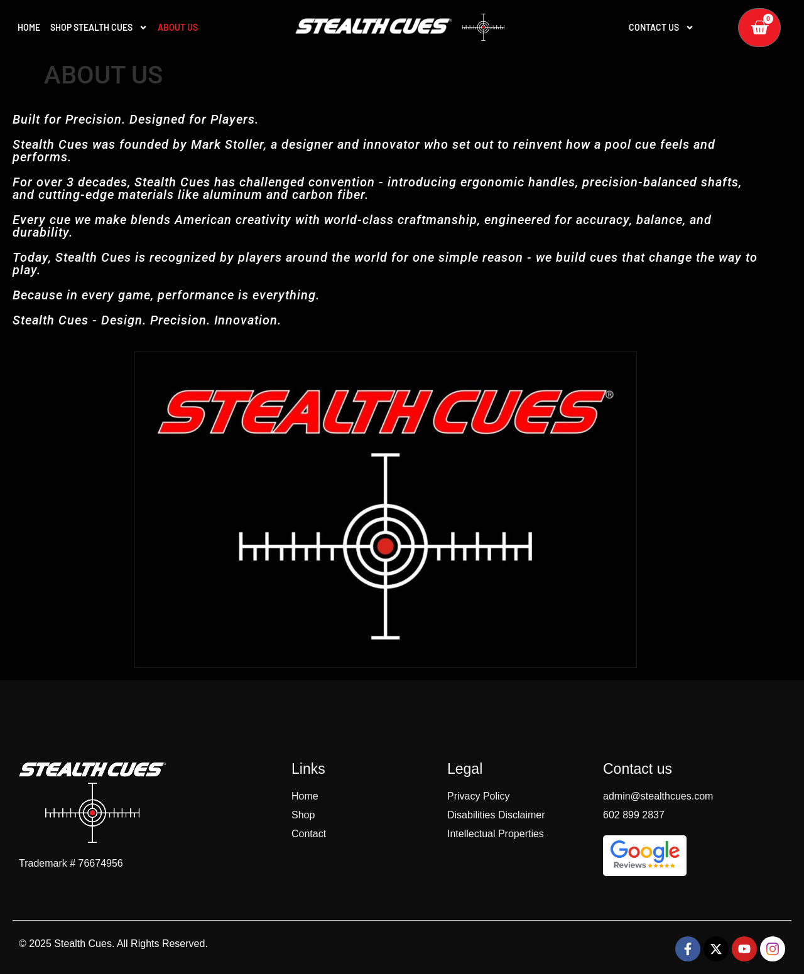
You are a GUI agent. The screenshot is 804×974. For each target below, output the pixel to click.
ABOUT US (178, 27)
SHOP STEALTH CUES (99, 27)
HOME (29, 27)
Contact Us (661, 27)
